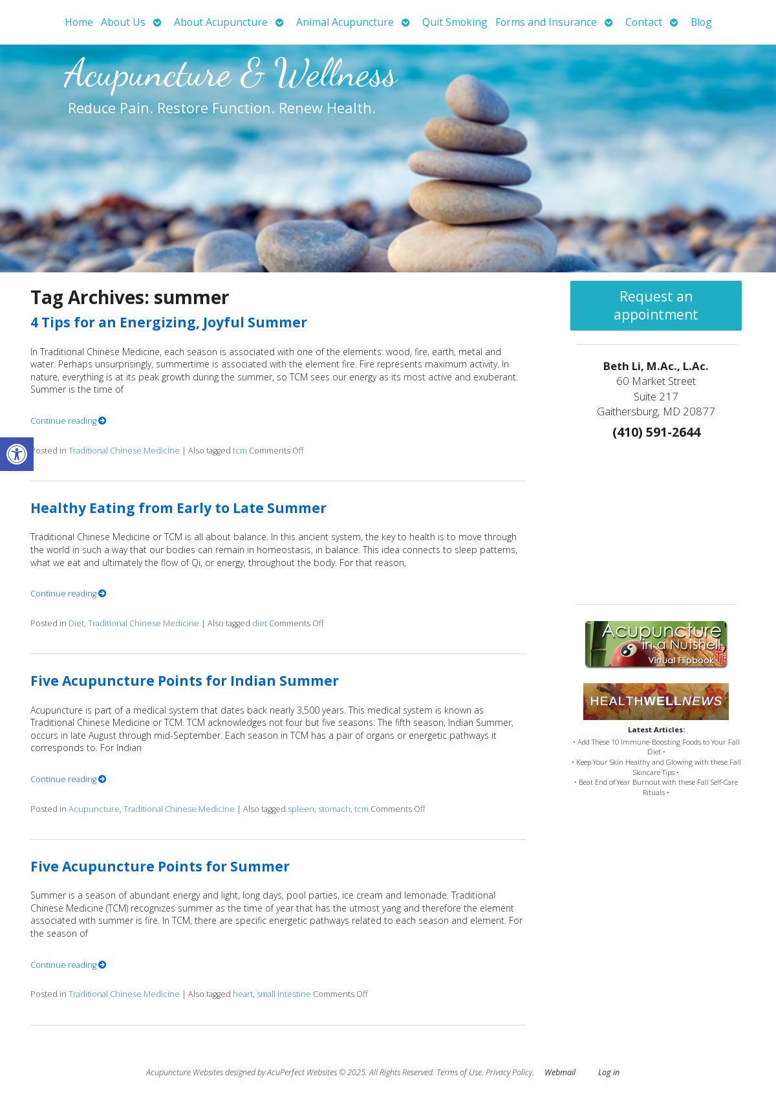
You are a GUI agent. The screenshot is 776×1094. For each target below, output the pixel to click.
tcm (240, 450)
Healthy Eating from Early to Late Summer (178, 508)
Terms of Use (459, 1072)
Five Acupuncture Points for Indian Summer (184, 681)
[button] (17, 454)
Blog (701, 22)
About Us (123, 22)
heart (243, 994)
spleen (301, 809)
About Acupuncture (221, 22)
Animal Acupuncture (345, 22)
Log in (609, 1072)
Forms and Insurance (546, 22)
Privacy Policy (509, 1072)
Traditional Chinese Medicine (124, 450)
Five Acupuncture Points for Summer (160, 866)
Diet (76, 623)
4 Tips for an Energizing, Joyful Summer (168, 322)
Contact (643, 22)
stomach (334, 809)
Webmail (560, 1072)
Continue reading (68, 420)
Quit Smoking (455, 22)
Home (79, 22)
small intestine (284, 994)
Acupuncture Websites (184, 1072)
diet (259, 623)
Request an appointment (656, 305)
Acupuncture (94, 809)
